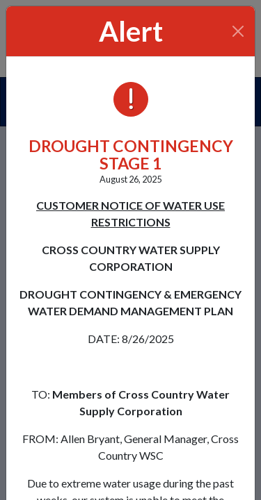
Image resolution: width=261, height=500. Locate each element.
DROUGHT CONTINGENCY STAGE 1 (131, 154)
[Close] (238, 31)
